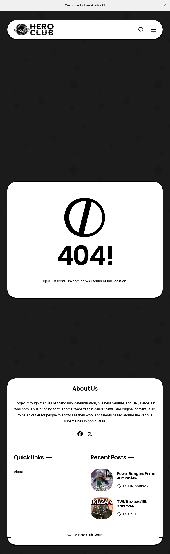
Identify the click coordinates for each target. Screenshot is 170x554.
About (18, 472)
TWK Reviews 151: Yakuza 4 (132, 504)
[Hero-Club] (34, 29)
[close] (164, 5)
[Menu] (153, 29)
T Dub (132, 514)
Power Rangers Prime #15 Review (136, 476)
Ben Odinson (138, 486)
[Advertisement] (85, 70)
